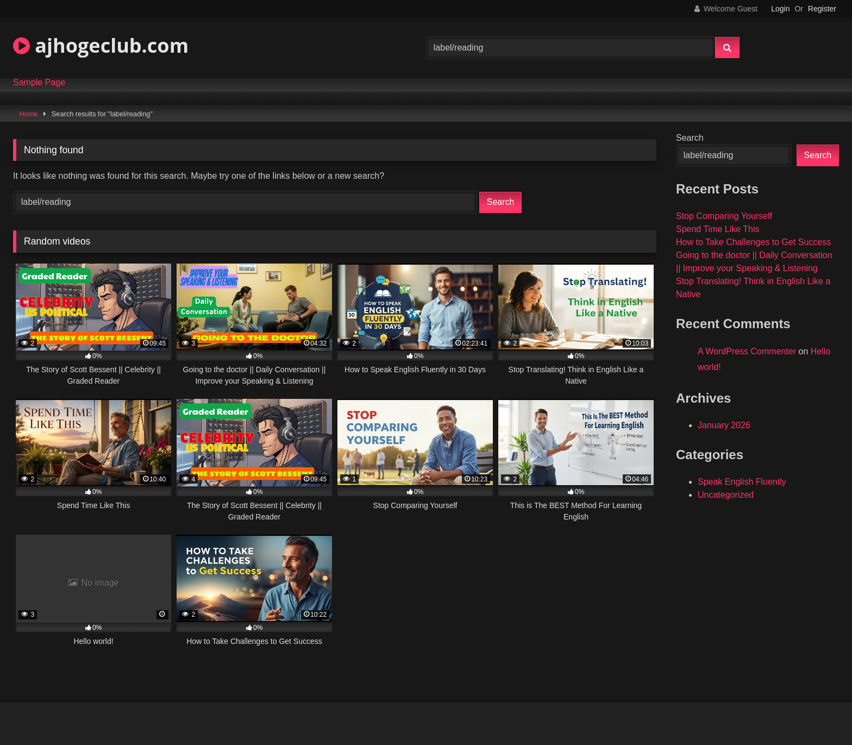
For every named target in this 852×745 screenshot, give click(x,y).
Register (822, 8)
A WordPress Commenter (747, 351)
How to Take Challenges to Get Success (753, 242)
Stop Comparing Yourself (724, 216)
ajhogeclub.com (101, 45)
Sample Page (39, 82)
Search (690, 137)
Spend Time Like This (718, 229)
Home (29, 114)
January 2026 (724, 425)
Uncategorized (726, 494)
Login (780, 8)
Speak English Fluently (742, 481)
